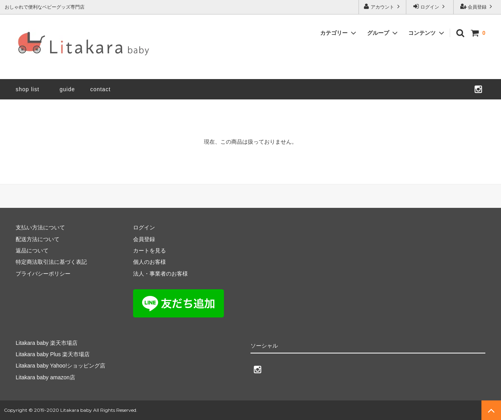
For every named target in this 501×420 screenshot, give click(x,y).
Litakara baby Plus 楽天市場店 (53, 354)
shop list (27, 89)
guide (70, 89)
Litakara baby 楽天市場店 (46, 343)
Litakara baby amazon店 (45, 377)
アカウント (382, 6)
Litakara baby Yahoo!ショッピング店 (60, 365)
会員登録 (477, 6)
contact (100, 89)
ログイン (430, 6)
